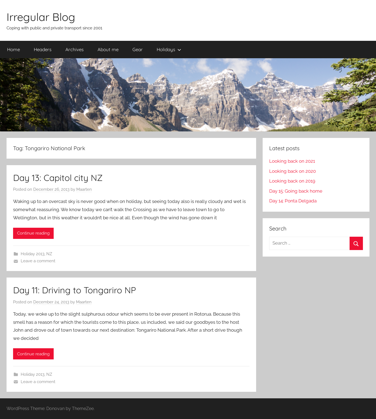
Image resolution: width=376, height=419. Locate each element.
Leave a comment (38, 260)
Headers (42, 49)
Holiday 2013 (32, 253)
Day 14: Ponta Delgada (293, 201)
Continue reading (33, 233)
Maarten (84, 189)
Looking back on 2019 (292, 181)
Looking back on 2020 (292, 171)
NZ (49, 253)
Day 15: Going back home (295, 191)
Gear (137, 49)
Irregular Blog (41, 17)
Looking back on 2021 (292, 161)
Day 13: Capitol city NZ (58, 177)
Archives (74, 49)
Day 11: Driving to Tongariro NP (74, 290)
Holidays (169, 49)
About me (108, 49)
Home (13, 49)
